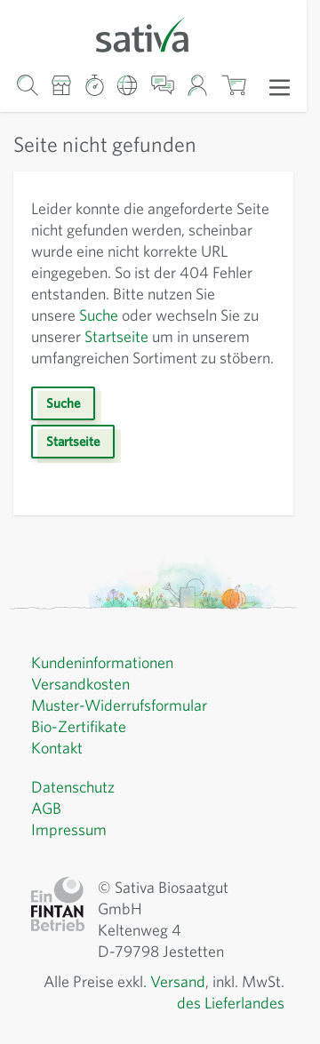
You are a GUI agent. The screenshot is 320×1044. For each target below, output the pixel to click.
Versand (177, 981)
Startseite (116, 336)
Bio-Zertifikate (78, 726)
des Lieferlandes (230, 1002)
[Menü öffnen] (279, 86)
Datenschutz (73, 786)
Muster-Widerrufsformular (119, 705)
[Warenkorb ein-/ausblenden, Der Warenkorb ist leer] (233, 85)
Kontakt (57, 747)
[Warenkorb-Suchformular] (27, 85)
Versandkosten (80, 683)
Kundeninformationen (102, 662)
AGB (46, 808)
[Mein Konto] (198, 85)
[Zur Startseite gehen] (153, 33)
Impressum (69, 829)
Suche (98, 315)
